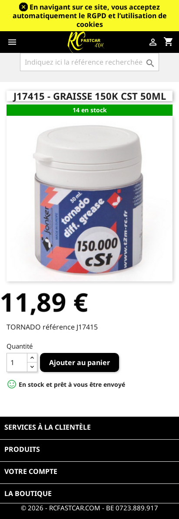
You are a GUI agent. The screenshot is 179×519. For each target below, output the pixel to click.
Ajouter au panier (79, 362)
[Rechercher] (89, 62)
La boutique (28, 493)
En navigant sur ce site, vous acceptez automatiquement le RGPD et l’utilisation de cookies (90, 15)
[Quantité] (17, 362)
